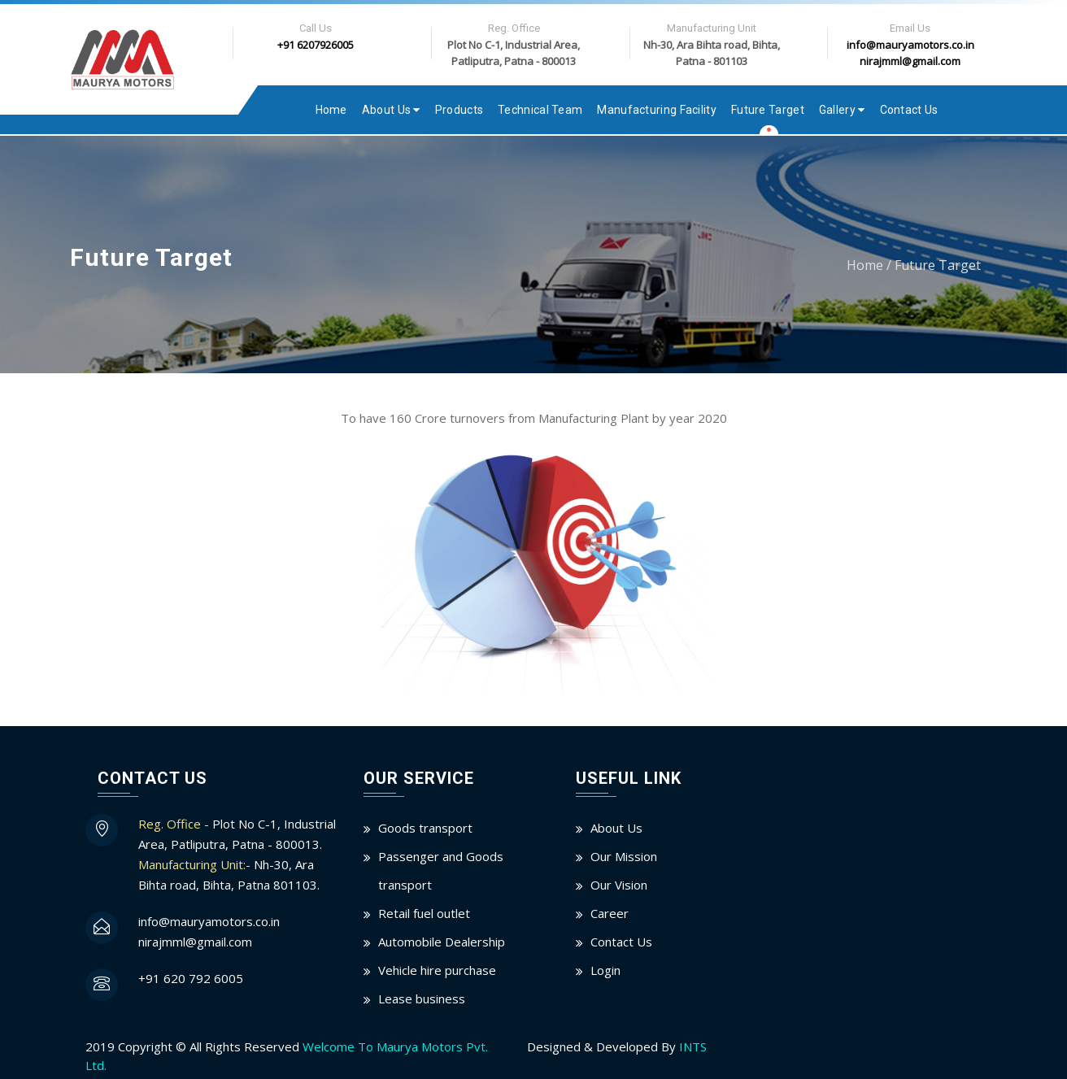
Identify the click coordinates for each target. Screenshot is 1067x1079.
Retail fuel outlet (424, 913)
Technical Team (540, 109)
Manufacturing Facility (656, 109)
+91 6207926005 (315, 44)
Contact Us (909, 109)
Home (331, 109)
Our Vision (618, 885)
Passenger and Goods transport (440, 870)
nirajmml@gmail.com (910, 61)
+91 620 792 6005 (190, 978)
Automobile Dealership (441, 941)
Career (609, 913)
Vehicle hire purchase (437, 970)
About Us (391, 109)
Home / (869, 265)
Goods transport (425, 828)
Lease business (421, 998)
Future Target (767, 109)
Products (459, 109)
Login (605, 970)
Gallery (842, 109)
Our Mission (623, 856)
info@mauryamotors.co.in (910, 44)
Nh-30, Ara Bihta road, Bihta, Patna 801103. (229, 874)
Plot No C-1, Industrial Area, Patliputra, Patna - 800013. (237, 834)
